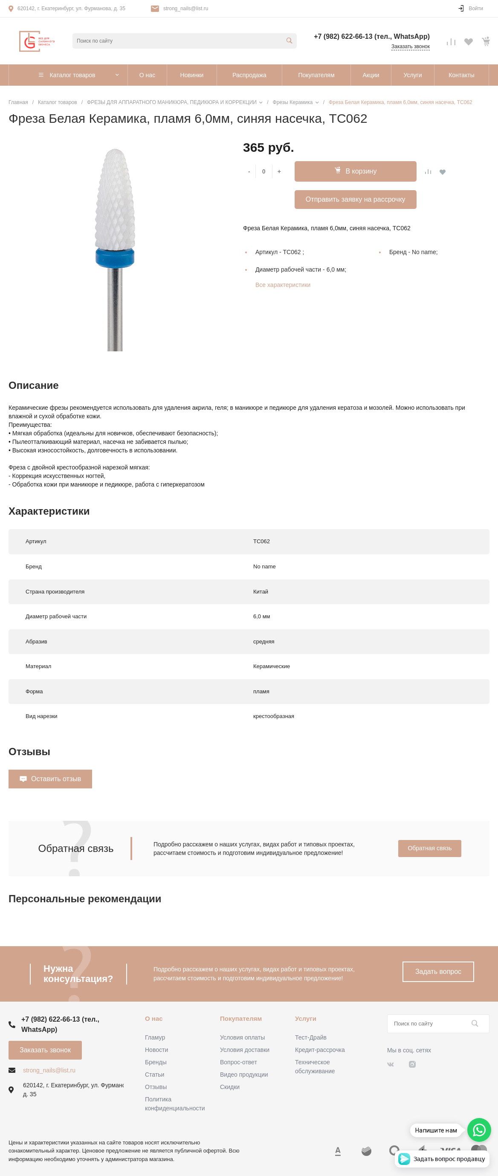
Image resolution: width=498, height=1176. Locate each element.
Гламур (155, 1037)
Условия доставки (244, 1049)
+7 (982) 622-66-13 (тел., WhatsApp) (372, 36)
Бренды (156, 1062)
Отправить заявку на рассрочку (355, 199)
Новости (156, 1049)
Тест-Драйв (311, 1037)
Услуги (305, 1018)
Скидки (230, 1086)
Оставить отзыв (56, 778)
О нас (154, 1018)
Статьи (154, 1074)
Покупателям (241, 1018)
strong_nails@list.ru (185, 9)
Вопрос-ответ (238, 1062)
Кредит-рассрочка (320, 1049)
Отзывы (156, 1086)
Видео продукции (244, 1074)
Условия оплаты (242, 1037)
